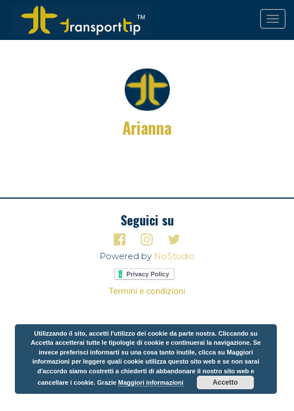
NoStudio (174, 256)
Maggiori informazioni (150, 382)
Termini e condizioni (147, 291)
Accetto (225, 382)
